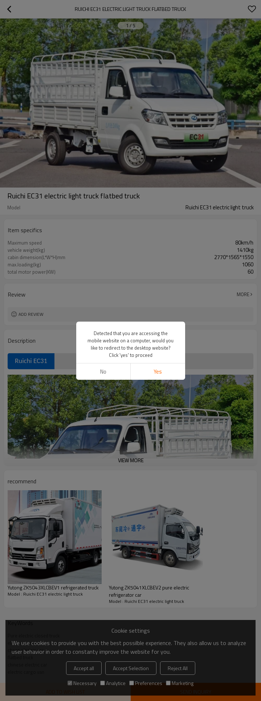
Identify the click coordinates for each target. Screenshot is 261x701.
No (103, 371)
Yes (158, 371)
